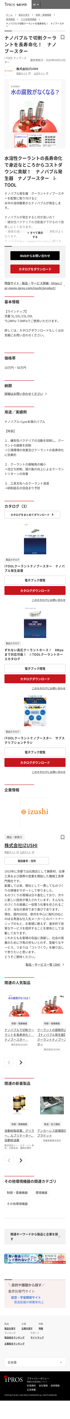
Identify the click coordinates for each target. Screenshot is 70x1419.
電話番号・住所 (27, 861)
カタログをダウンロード (35, 269)
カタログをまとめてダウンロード (32, 514)
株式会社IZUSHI (27, 69)
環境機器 (41, 1192)
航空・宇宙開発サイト (26, 1297)
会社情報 (43, 1385)
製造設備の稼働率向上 (29, 1302)
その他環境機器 (17, 1203)
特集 (41, 1328)
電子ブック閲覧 (35, 580)
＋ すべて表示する (35, 235)
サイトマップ (37, 1337)
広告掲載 (31, 1389)
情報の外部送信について (37, 1382)
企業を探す (27, 1328)
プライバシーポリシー (38, 1378)
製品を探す (10, 1328)
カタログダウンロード (35, 590)
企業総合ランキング (14, 1343)
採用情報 (55, 1385)
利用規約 (31, 1385)
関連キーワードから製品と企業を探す (34, 1236)
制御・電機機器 (17, 1192)
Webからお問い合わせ (35, 255)
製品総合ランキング (14, 1337)
